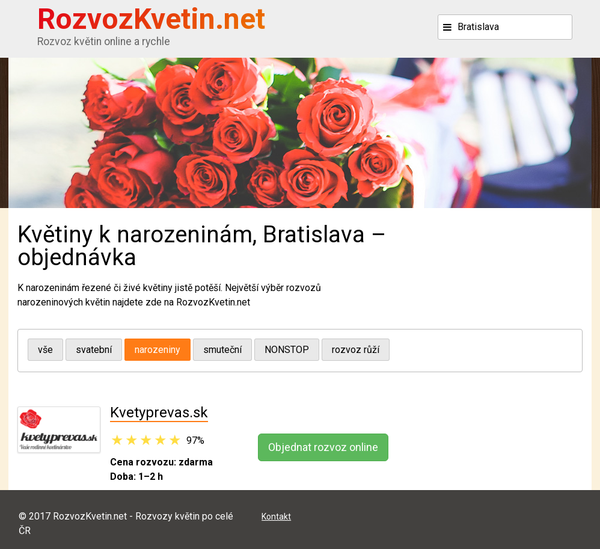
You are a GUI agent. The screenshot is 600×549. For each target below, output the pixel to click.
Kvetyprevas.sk (159, 412)
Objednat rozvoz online (323, 447)
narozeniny (157, 349)
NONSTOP (287, 349)
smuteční (222, 349)
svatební (94, 349)
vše (45, 349)
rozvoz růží (355, 349)
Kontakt (276, 516)
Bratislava (478, 26)
